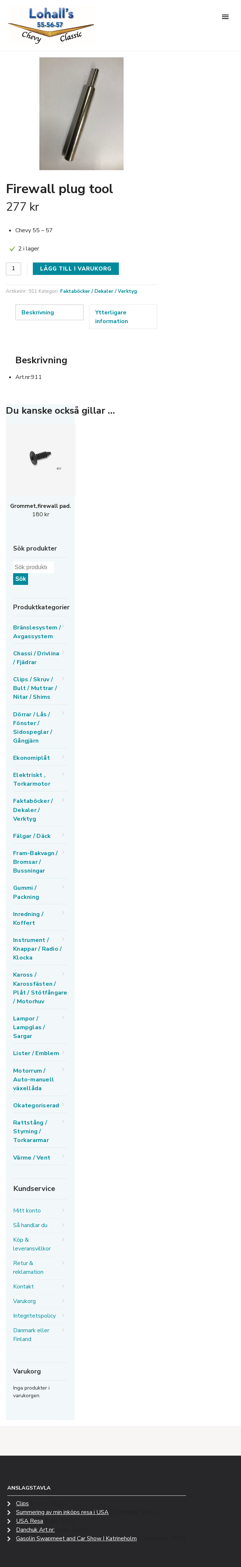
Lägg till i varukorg (76, 268)
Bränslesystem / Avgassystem (37, 632)
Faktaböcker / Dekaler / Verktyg (98, 291)
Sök (20, 579)
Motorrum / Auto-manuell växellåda (33, 1079)
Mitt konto (27, 1211)
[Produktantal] (13, 269)
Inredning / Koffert (28, 918)
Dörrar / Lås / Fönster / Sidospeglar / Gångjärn (32, 727)
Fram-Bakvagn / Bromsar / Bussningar (35, 862)
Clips (22, 1503)
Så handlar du (30, 1225)
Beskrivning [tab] (38, 313)
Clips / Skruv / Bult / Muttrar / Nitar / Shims (35, 688)
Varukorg (24, 1301)
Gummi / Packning (26, 892)
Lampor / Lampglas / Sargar (29, 1027)
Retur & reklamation (28, 1267)
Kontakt (23, 1287)
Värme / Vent (31, 1158)
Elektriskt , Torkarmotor (31, 779)
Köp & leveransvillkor (32, 1244)
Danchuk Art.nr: (35, 1530)
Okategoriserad (36, 1106)
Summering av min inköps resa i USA (62, 1512)
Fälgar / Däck (32, 836)
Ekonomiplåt (31, 758)
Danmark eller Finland (31, 1334)
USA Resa (29, 1521)
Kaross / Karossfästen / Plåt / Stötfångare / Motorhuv (40, 988)
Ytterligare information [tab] (111, 317)
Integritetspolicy (34, 1316)
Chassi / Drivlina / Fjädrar (36, 658)
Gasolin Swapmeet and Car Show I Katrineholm (76, 1539)
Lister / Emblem (36, 1053)
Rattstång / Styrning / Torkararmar (31, 1131)
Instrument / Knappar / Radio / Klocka (37, 949)
